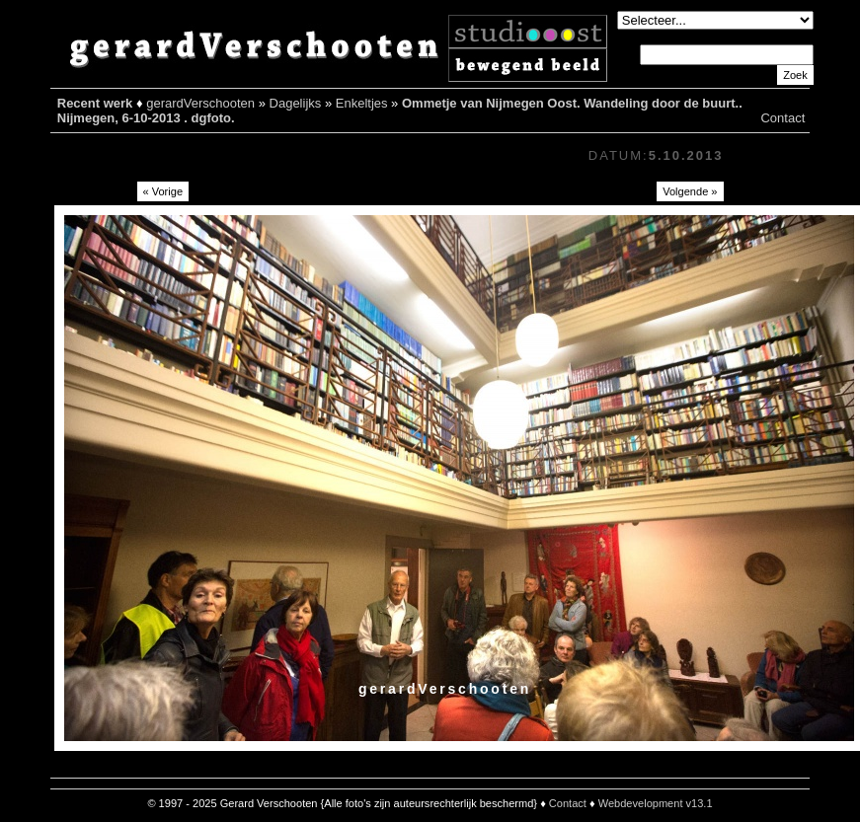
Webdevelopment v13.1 (655, 803)
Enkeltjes (362, 103)
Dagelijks (296, 103)
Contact (782, 118)
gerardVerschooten (200, 103)
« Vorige (163, 191)
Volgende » (690, 191)
